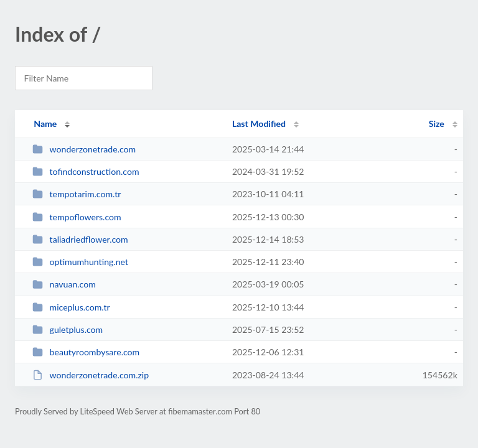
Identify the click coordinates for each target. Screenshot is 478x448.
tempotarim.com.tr (76, 194)
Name (45, 123)
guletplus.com (67, 329)
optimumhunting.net (80, 261)
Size (436, 123)
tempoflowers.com (76, 217)
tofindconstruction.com (85, 171)
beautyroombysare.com (85, 352)
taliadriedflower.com (80, 239)
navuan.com (64, 284)
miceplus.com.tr (71, 307)
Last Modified (259, 123)
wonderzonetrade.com (84, 149)
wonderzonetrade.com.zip (90, 375)
